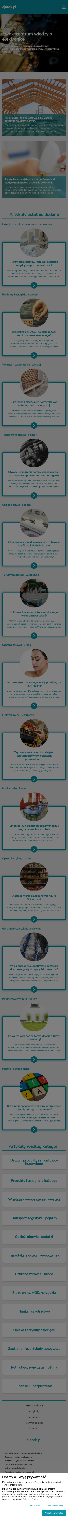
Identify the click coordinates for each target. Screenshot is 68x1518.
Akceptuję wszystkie (54, 1513)
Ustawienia (35, 1505)
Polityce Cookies (31, 1499)
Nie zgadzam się (55, 1505)
